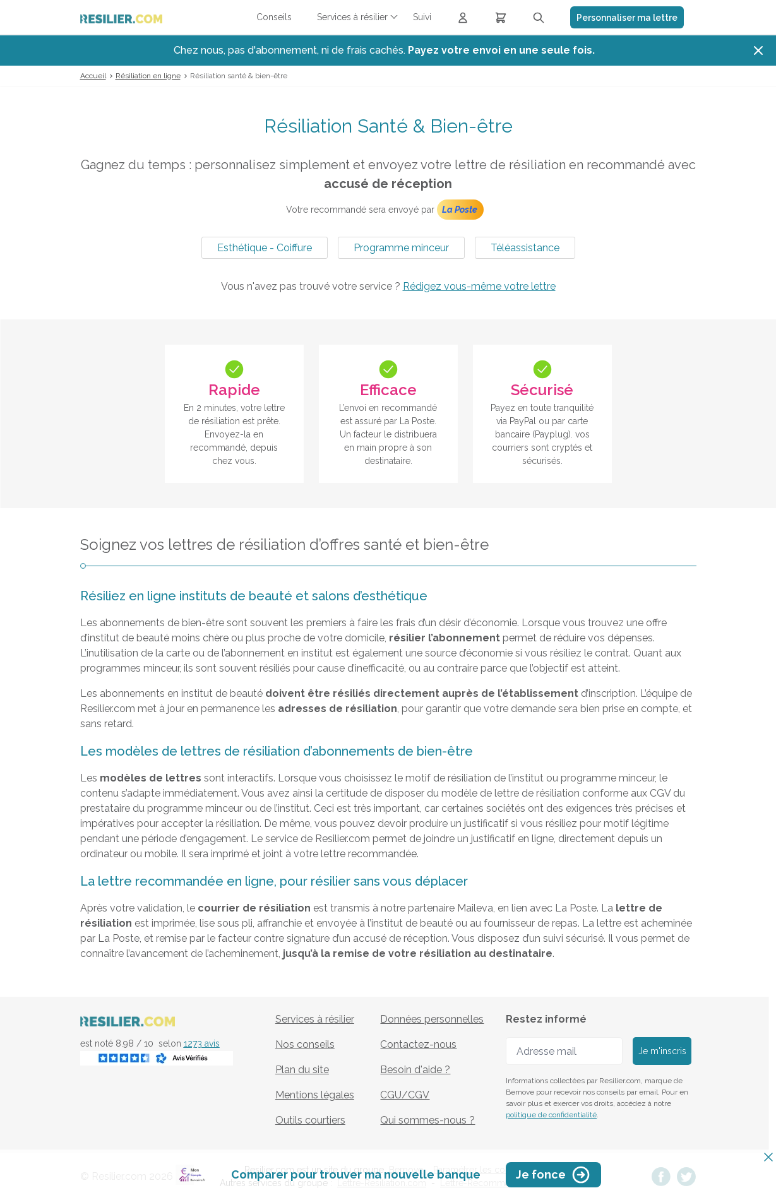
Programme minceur (401, 248)
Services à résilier (314, 1019)
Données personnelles (432, 1019)
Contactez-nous (418, 1044)
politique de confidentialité (551, 1114)
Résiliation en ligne (148, 75)
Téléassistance (525, 248)
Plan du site (302, 1070)
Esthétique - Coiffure (264, 248)
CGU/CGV (404, 1095)
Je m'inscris (662, 1051)
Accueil (93, 75)
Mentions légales (314, 1095)
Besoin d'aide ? (415, 1070)
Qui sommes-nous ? (427, 1120)
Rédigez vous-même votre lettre (479, 286)
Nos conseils (305, 1044)
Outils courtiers (310, 1120)
